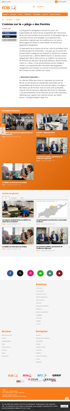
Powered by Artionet (7, 396)
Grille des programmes (41, 297)
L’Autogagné (39, 315)
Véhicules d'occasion (7, 335)
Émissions (28, 14)
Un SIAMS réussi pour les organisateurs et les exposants (17, 133)
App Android (59, 273)
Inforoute (4, 350)
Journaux (13, 14)
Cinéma (4, 338)
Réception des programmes (43, 338)
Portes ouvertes (55, 14)
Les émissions (39, 288)
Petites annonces (6, 347)
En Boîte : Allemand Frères (45, 133)
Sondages (38, 321)
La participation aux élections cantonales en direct (51, 221)
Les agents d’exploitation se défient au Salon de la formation (16, 221)
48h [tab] (6, 198)
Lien (5, 40)
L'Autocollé (38, 318)
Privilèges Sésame (6, 341)
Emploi (3, 353)
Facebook (10, 273)
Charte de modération (41, 356)
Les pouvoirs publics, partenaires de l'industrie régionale (49, 157)
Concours (38, 323)
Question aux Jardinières (42, 312)
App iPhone (50, 273)
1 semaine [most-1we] (13, 198)
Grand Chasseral (40, 300)
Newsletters (40, 273)
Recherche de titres (41, 294)
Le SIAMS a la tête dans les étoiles (14, 182)
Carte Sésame (39, 341)
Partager (6, 33)
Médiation (38, 353)
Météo (3, 344)
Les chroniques (40, 291)
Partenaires (39, 350)
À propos (38, 335)
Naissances (38, 308)
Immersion (38, 303)
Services (45, 14)
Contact (38, 359)
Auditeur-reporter (60, 1)
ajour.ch (5, 14)
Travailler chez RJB (40, 347)
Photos (20, 14)
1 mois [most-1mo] (21, 198)
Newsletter (38, 362)
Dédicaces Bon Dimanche (42, 306)
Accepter (64, 406)
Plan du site (21, 392)
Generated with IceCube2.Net (19, 396)
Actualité (9, 20)
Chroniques (37, 14)
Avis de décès (5, 356)
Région (18, 20)
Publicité (38, 344)
